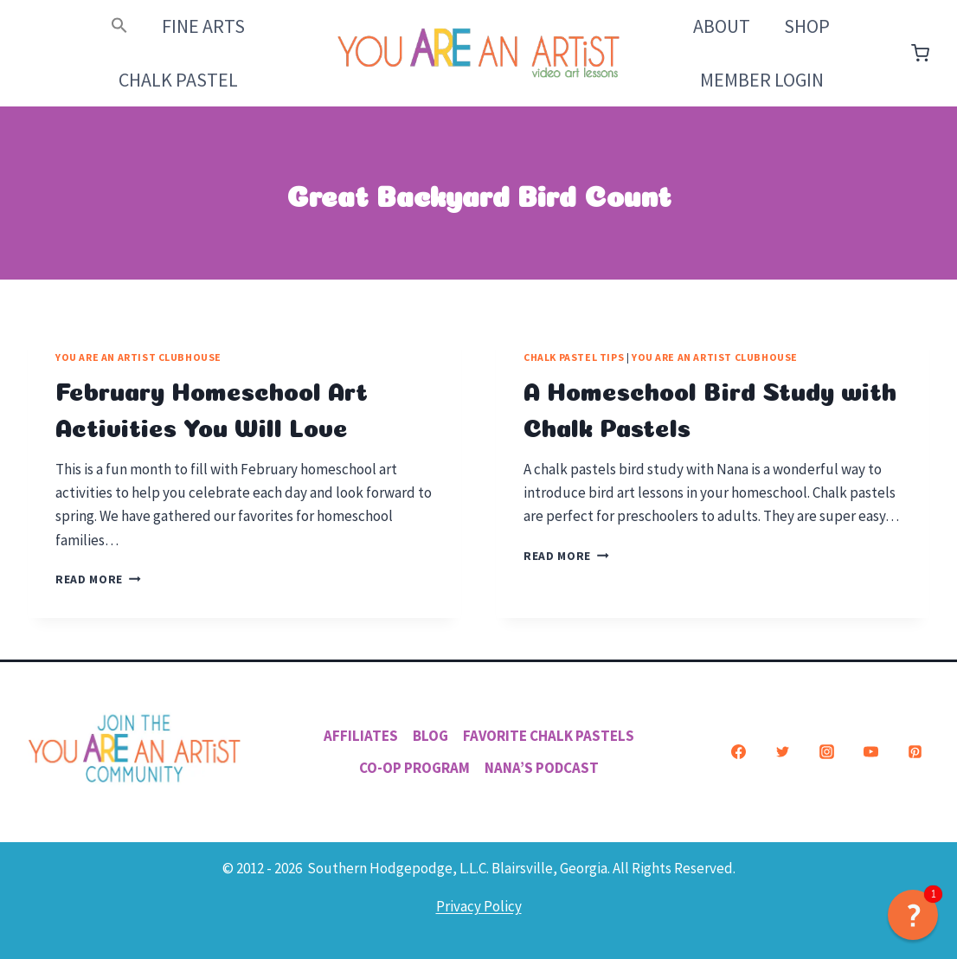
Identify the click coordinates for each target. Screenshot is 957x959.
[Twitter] (782, 752)
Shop (807, 26)
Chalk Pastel (178, 80)
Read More (98, 579)
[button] (119, 26)
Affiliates (361, 735)
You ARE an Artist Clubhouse (138, 357)
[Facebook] (738, 752)
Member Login (762, 80)
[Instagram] (826, 752)
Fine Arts (203, 26)
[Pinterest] (914, 752)
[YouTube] (870, 752)
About (721, 26)
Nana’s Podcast (542, 767)
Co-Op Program (414, 767)
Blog (430, 735)
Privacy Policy (479, 906)
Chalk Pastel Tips (573, 357)
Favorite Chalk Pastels (548, 735)
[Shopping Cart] (920, 53)
